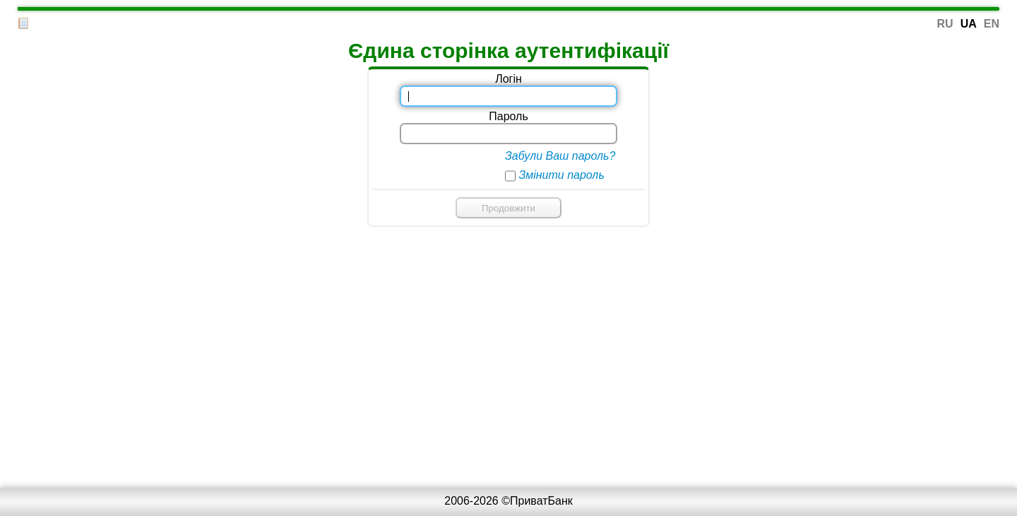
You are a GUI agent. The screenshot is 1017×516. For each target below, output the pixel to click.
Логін (508, 79)
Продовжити (508, 208)
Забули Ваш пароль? (560, 156)
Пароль (508, 116)
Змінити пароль (561, 175)
